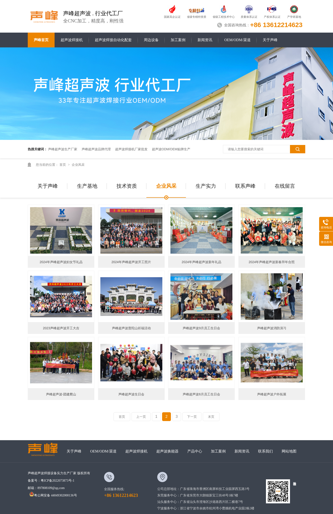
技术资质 (127, 186)
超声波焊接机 (72, 40)
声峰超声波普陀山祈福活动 (131, 328)
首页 (63, 164)
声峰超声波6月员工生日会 (201, 394)
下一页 (192, 417)
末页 (211, 417)
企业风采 (78, 164)
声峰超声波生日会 (131, 394)
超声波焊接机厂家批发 (131, 149)
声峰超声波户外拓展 (271, 394)
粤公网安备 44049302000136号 (53, 495)
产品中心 (194, 451)
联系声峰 (245, 186)
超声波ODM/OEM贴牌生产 (171, 149)
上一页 (141, 417)
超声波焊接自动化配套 (113, 40)
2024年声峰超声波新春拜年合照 (272, 262)
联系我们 (265, 451)
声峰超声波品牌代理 (96, 149)
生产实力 (206, 186)
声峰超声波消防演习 (271, 328)
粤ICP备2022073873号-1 (57, 480)
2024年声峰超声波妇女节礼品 (61, 262)
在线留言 (285, 186)
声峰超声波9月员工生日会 (201, 328)
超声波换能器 (167, 451)
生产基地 (87, 186)
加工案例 (178, 40)
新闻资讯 (204, 40)
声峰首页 (41, 40)
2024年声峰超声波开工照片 (131, 262)
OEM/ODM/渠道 (237, 40)
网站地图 (289, 451)
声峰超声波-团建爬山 (61, 394)
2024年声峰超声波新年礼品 (201, 262)
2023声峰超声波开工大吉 (61, 328)
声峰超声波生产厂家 (62, 149)
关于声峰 (270, 40)
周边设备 (151, 40)
